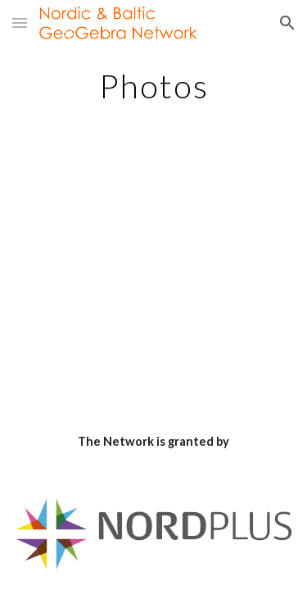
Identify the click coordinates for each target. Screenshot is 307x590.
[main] (154, 86)
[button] (19, 22)
